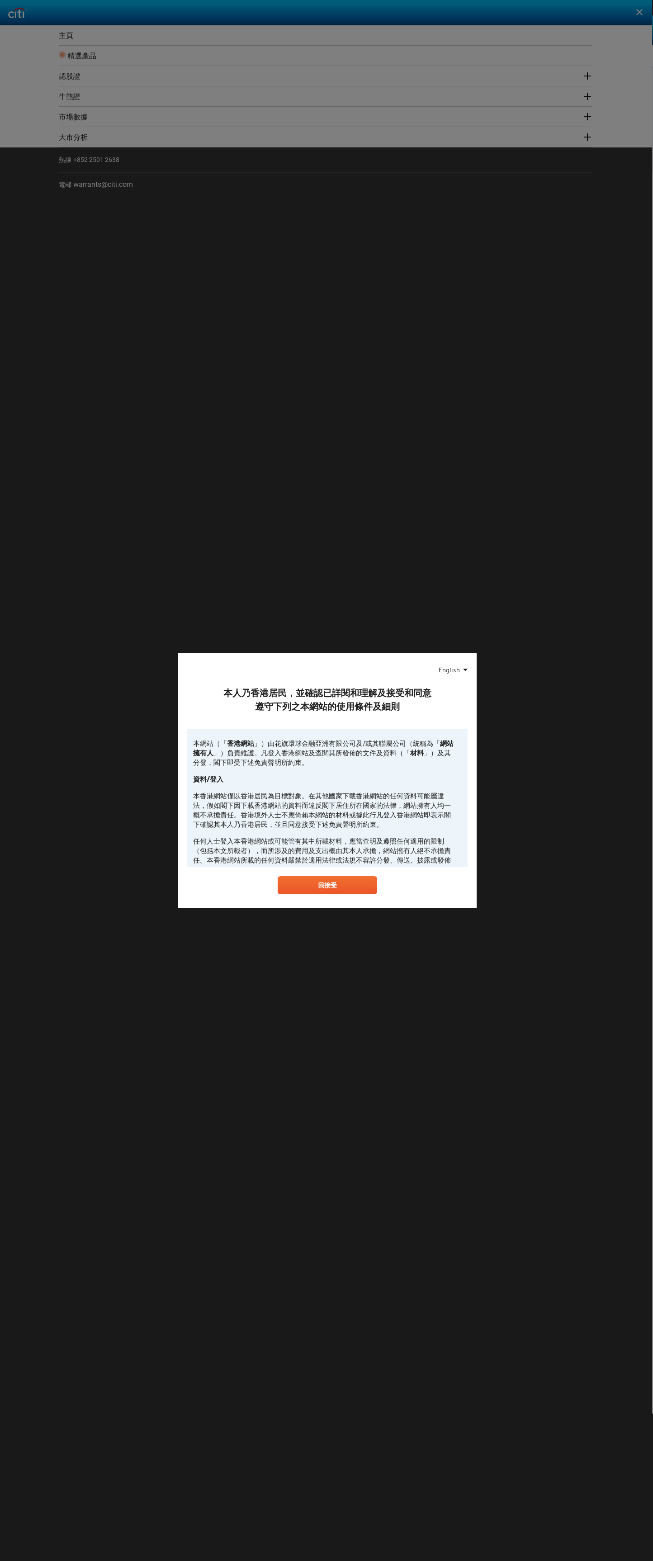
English (449, 668)
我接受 (327, 887)
